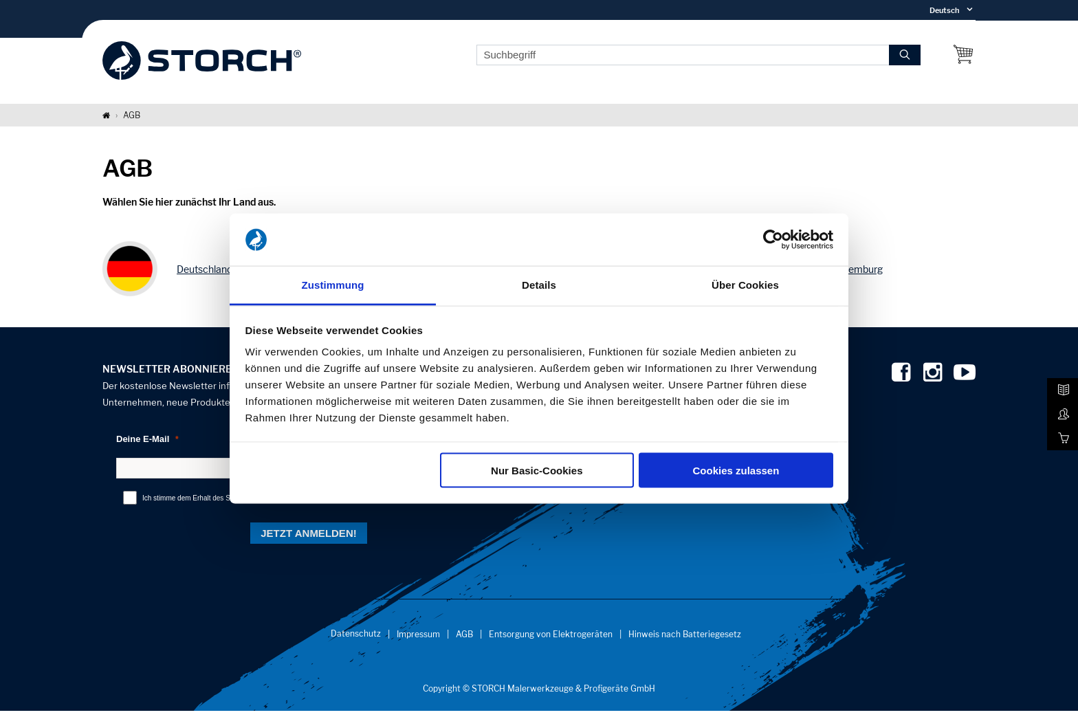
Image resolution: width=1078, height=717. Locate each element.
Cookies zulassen (735, 470)
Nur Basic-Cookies (536, 470)
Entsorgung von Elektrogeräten (551, 640)
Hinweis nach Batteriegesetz (684, 640)
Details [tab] (539, 285)
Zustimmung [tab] (333, 285)
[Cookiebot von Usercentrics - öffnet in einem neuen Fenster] (773, 240)
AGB (464, 640)
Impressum (418, 640)
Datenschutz (356, 640)
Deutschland (204, 275)
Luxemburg (857, 275)
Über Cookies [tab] (745, 285)
